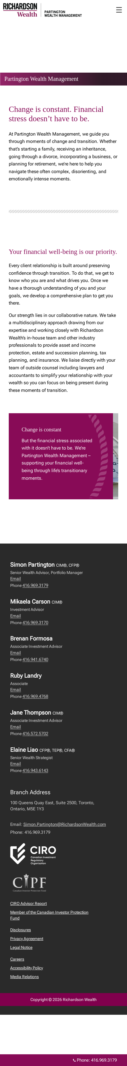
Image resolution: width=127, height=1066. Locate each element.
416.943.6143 (35, 770)
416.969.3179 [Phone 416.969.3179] (104, 1060)
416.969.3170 (35, 622)
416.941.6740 (35, 659)
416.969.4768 (35, 696)
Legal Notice (21, 947)
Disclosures (20, 929)
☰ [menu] (119, 10)
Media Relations (24, 976)
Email (15, 578)
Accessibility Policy (26, 968)
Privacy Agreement (26, 938)
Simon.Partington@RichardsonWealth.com (64, 824)
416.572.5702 (35, 733)
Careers (17, 959)
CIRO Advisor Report (28, 903)
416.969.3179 (35, 585)
